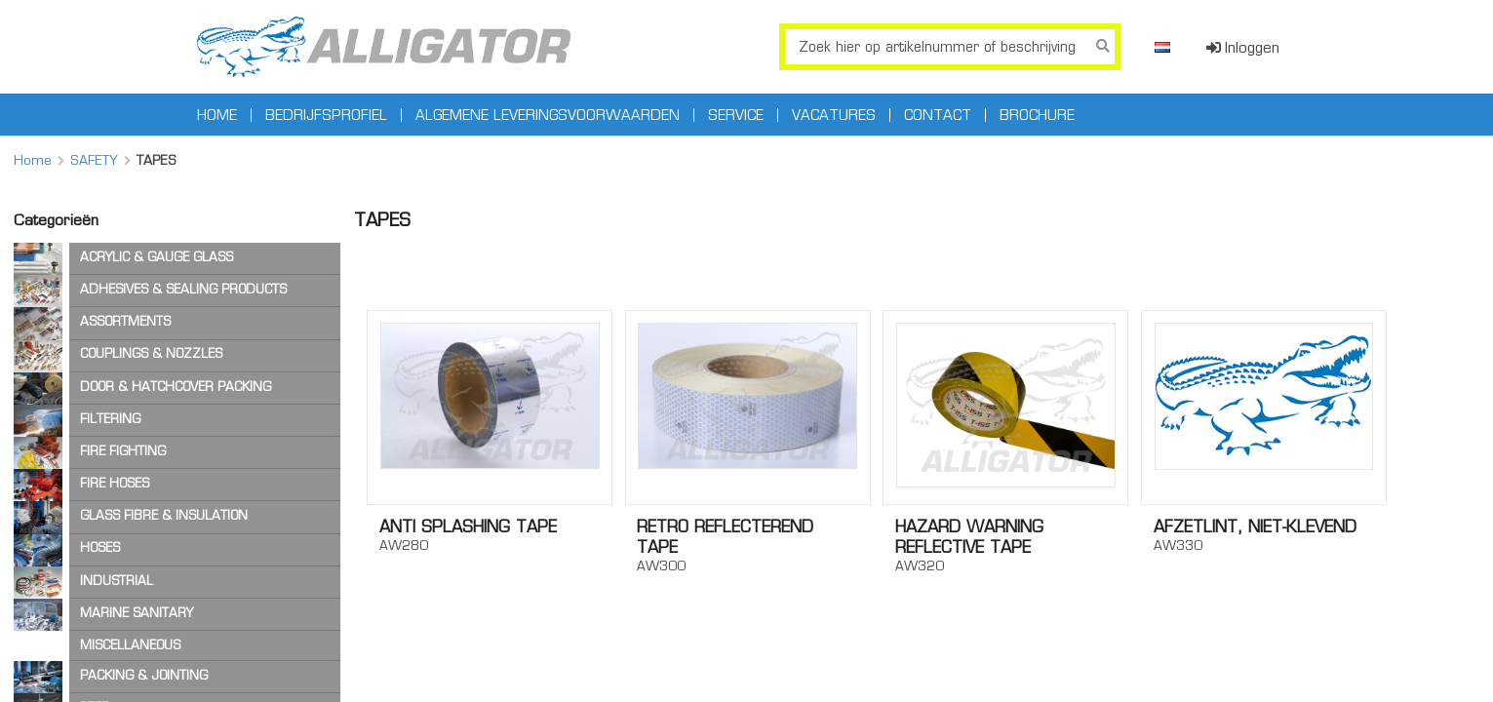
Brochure (1037, 115)
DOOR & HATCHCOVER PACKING (175, 386)
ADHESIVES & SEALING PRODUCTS (183, 289)
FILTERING (110, 418)
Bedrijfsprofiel (326, 115)
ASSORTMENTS (125, 321)
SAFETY (94, 160)
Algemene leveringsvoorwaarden (547, 115)
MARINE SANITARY (136, 612)
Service (736, 115)
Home (217, 115)
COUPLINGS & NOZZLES (151, 353)
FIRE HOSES (114, 483)
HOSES (100, 547)
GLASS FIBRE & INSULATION (164, 515)
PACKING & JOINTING (144, 675)
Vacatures (834, 115)
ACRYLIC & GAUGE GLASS (156, 257)
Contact (937, 115)
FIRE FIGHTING (123, 451)
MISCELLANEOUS (130, 645)
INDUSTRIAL (116, 580)
